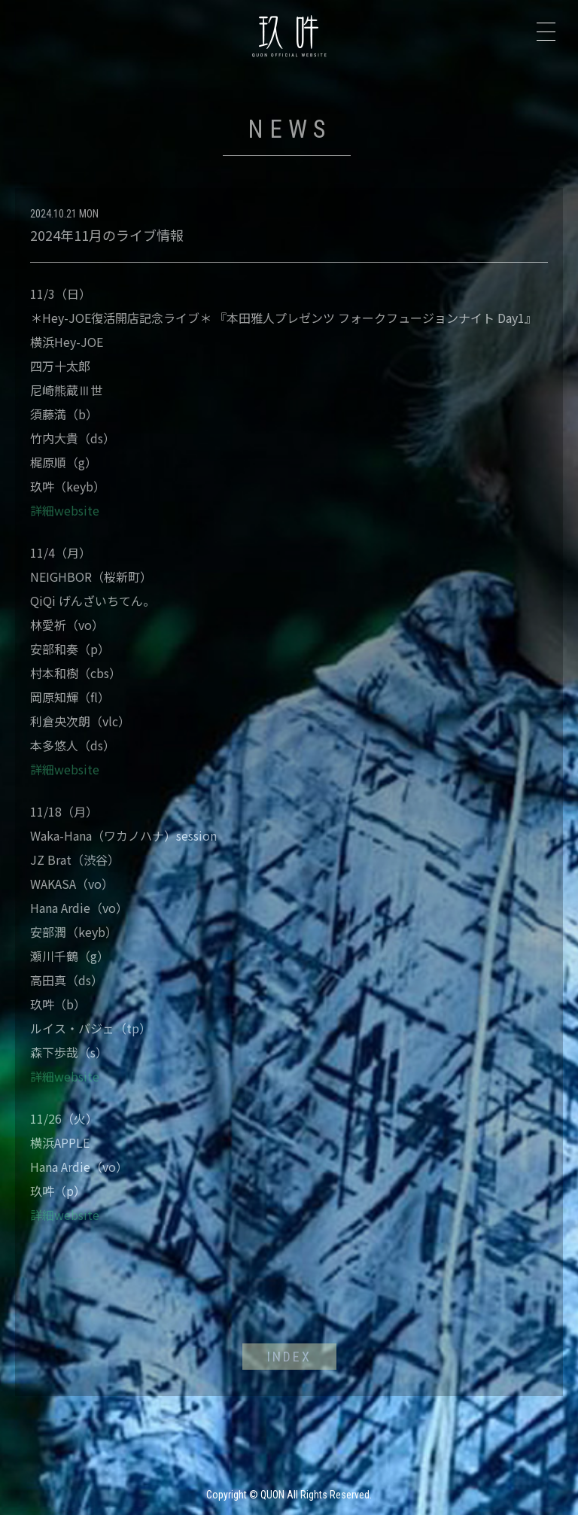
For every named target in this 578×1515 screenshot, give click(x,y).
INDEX (289, 1356)
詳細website (64, 510)
